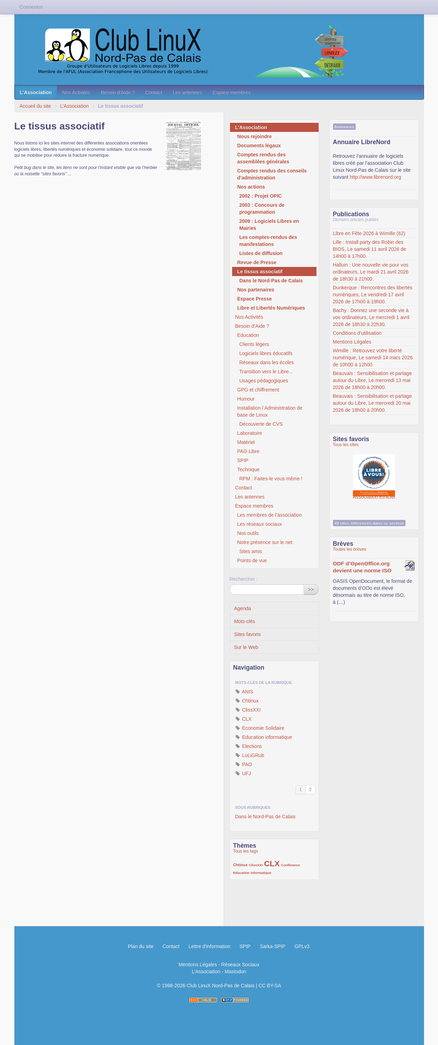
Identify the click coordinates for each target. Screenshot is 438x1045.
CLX (243, 719)
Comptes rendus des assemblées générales (263, 158)
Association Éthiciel (374, 471)
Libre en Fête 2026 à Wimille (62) (369, 233)
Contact (153, 92)
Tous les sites (346, 444)
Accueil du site (35, 106)
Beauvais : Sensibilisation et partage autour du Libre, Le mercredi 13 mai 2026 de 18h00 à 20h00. (372, 380)
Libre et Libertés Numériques (271, 308)
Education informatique (263, 737)
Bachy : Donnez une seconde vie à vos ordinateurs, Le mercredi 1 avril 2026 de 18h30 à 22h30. (371, 317)
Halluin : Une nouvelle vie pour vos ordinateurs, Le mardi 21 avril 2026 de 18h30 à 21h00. (371, 272)
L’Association (36, 92)
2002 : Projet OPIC (260, 196)
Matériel (246, 442)
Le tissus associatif (260, 271)
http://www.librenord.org (375, 177)
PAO (243, 764)
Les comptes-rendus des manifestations (268, 240)
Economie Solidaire (260, 728)
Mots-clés (244, 621)
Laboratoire (249, 433)
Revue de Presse (257, 262)
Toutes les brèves (349, 549)
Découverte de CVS (261, 424)
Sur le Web (246, 647)
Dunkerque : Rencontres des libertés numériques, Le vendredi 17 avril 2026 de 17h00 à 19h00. (372, 294)
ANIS (244, 691)
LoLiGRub (249, 755)
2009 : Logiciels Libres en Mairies (269, 224)
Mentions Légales (352, 342)
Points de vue (252, 560)
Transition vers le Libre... (266, 371)
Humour (246, 399)
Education (248, 335)
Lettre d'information (209, 946)
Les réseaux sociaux (259, 524)
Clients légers (254, 344)
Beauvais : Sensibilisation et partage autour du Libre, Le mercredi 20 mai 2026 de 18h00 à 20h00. (372, 403)
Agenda (242, 608)
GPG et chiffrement (258, 390)
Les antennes (187, 92)
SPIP (243, 460)
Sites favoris (247, 634)
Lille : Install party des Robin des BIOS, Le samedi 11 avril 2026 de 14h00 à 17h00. (369, 249)
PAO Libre (248, 451)
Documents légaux (259, 145)
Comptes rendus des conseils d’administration (272, 174)
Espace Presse (254, 299)
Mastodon (235, 971)
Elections (248, 746)
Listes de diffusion (261, 253)
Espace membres (232, 92)
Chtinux (247, 701)
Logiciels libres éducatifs (266, 353)
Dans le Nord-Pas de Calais (271, 280)
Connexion (31, 7)
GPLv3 (302, 946)
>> (311, 589)
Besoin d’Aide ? (118, 92)
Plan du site (140, 946)
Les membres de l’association (269, 515)
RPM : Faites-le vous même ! (271, 478)
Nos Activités (76, 92)
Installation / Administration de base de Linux (270, 411)
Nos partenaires (255, 289)
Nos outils (248, 533)
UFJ (243, 773)
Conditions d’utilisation (357, 333)
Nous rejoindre (254, 136)
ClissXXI (248, 710)
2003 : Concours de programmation (262, 208)
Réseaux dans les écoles (266, 362)
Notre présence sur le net (264, 542)
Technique (248, 469)
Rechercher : (244, 579)
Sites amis (250, 551)
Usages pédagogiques (263, 380)
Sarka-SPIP (272, 946)
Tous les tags (245, 851)
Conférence (290, 865)
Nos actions (251, 187)
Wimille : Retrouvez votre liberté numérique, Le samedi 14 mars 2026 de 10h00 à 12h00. (373, 357)
